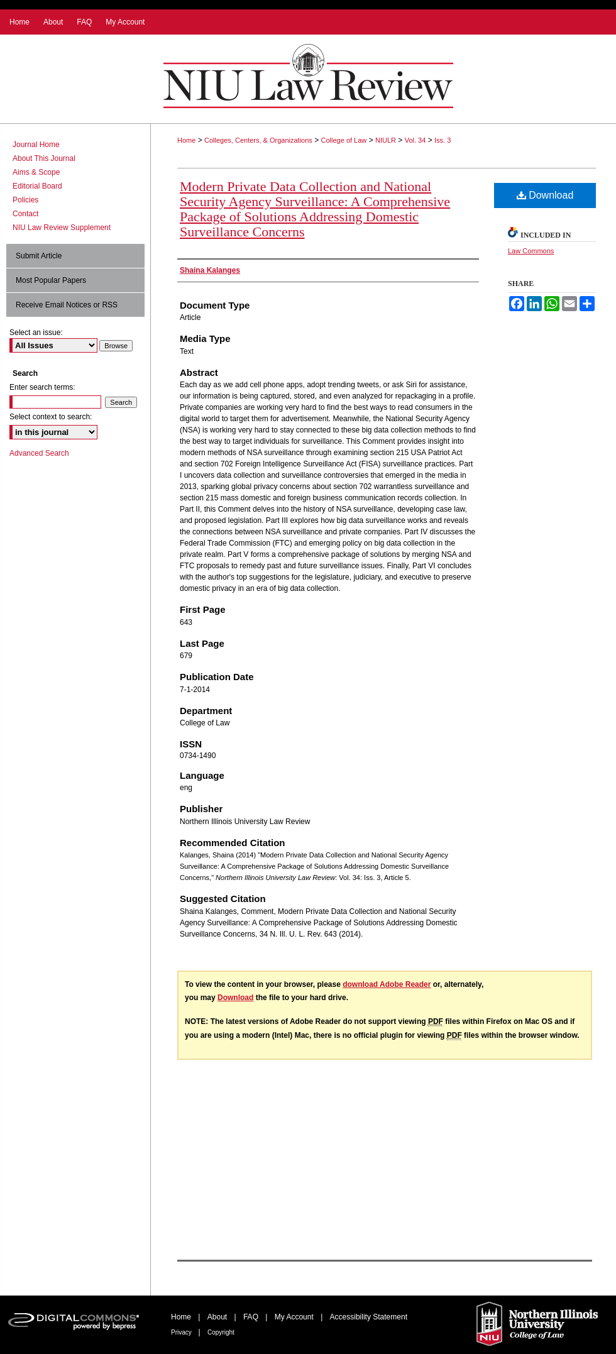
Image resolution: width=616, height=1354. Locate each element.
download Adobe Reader (387, 984)
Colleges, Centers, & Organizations (258, 140)
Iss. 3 (442, 140)
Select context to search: (50, 416)
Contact (25, 213)
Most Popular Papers (51, 280)
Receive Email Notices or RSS (67, 304)
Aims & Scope (36, 172)
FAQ (251, 1317)
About (218, 1317)
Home (186, 140)
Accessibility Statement (368, 1317)
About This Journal (44, 158)
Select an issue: (36, 332)
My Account (295, 1317)
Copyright (220, 1332)
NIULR (385, 140)
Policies (25, 199)
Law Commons (531, 251)
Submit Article (39, 255)
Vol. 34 (415, 140)
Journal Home (36, 144)
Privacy (182, 1332)
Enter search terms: (42, 387)
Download (545, 195)
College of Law (344, 140)
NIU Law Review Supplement (62, 227)
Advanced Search (39, 453)
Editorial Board (37, 186)
